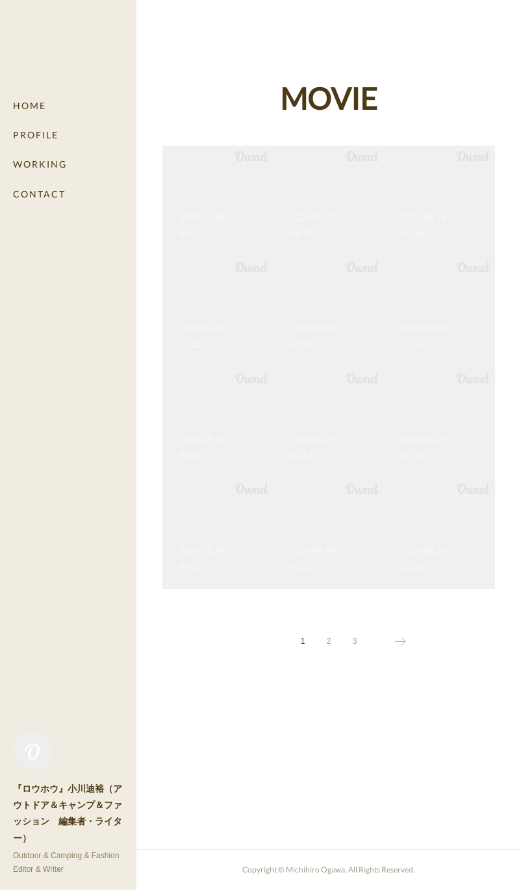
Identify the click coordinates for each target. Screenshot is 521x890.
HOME (29, 105)
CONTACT (39, 193)
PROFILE (35, 134)
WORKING (40, 164)
